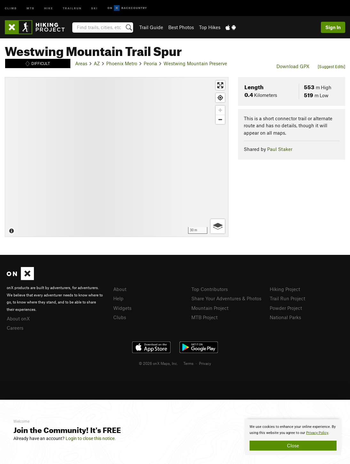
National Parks (285, 317)
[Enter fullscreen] (220, 85)
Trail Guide (151, 27)
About (119, 289)
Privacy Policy (317, 433)
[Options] (218, 226)
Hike (48, 8)
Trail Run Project (287, 298)
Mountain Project (209, 308)
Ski (94, 8)
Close (293, 445)
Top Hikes (209, 27)
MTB (31, 8)
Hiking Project (285, 289)
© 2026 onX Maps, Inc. (158, 363)
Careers (15, 328)
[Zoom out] (220, 119)
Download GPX (292, 66)
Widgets (122, 308)
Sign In (333, 27)
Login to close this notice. (91, 438)
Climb (11, 8)
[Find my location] (220, 97)
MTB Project (204, 317)
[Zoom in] (220, 110)
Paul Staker (279, 149)
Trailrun (72, 8)
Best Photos (181, 27)
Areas (81, 63)
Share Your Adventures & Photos (226, 298)
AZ (97, 63)
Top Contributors (209, 289)
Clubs (119, 317)
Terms (188, 363)
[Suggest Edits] (331, 66)
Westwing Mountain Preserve (195, 63)
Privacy (205, 363)
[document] (293, 437)
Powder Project (286, 308)
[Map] (116, 157)
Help (118, 298)
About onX (18, 318)
